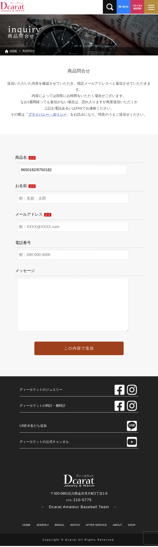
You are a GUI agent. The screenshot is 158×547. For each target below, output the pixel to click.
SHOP (132, 525)
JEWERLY (42, 525)
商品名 (25, 157)
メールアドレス (33, 214)
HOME (27, 525)
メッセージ (25, 270)
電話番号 (23, 243)
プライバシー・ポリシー (47, 114)
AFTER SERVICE (96, 525)
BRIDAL (59, 525)
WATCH (75, 525)
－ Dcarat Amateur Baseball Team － (79, 508)
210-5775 (79, 501)
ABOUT (117, 525)
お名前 (25, 186)
